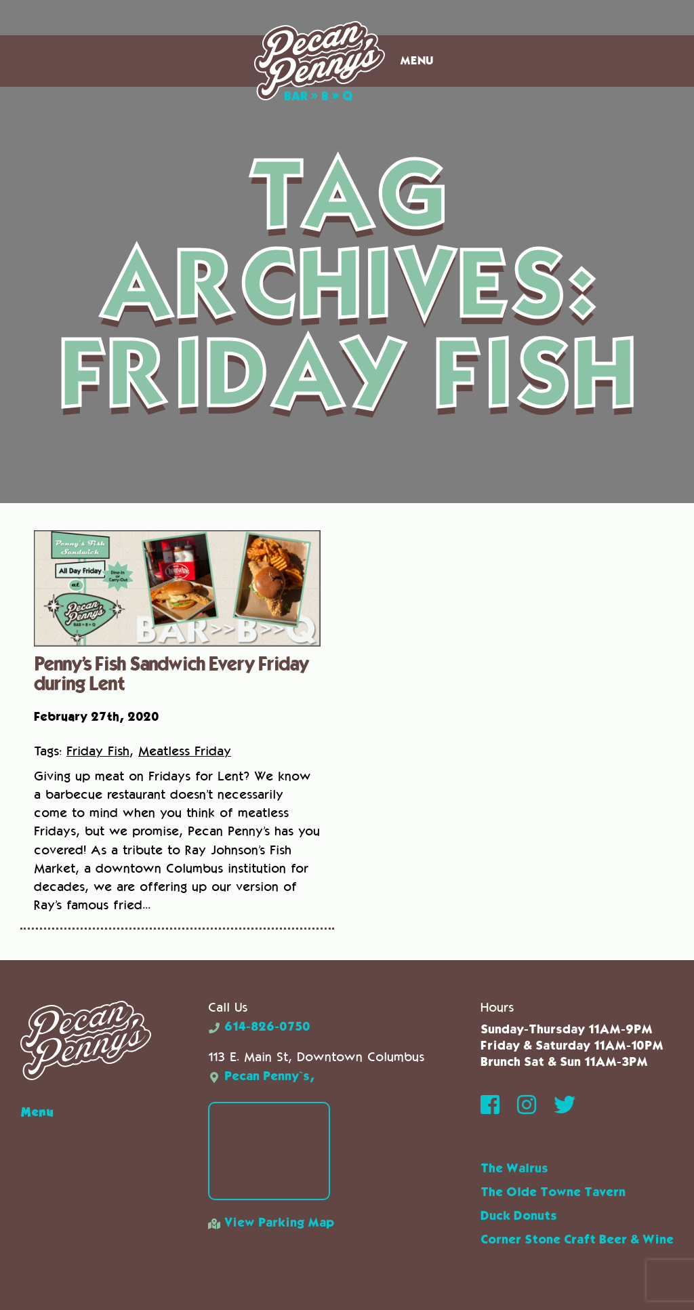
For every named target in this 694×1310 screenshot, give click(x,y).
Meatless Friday (184, 751)
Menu (416, 61)
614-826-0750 (259, 1027)
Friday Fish (97, 751)
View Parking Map (271, 1223)
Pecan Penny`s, (261, 1077)
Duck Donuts (519, 1216)
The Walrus (514, 1169)
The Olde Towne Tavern (553, 1193)
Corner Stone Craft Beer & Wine (577, 1240)
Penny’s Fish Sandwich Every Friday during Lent (171, 673)
